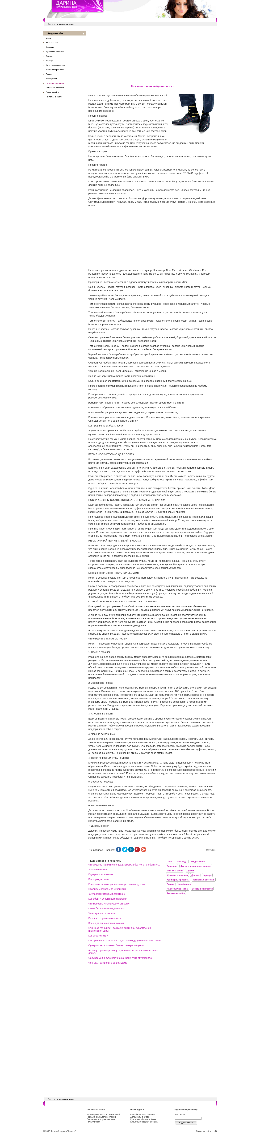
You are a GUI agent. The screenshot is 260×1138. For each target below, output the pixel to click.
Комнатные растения (55, 70)
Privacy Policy (93, 1122)
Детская (49, 56)
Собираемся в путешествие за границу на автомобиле (120, 958)
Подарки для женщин (100, 874)
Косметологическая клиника (143, 1122)
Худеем (190, 871)
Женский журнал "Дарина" (63, 1131)
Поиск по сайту (52, 92)
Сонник (49, 74)
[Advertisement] (152, 55)
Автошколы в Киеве (139, 1117)
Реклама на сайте (54, 97)
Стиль (48, 38)
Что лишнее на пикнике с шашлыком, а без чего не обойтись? (124, 864)
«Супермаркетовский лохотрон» (106, 893)
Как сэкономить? (98, 935)
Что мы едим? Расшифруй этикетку (108, 903)
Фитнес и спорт (78, 20)
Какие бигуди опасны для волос (106, 908)
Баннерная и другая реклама (101, 1119)
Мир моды (182, 861)
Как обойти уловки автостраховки (107, 898)
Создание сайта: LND (206, 1131)
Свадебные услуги (115, 20)
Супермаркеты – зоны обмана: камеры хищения (116, 945)
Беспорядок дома (98, 879)
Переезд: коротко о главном (104, 918)
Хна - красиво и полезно (102, 913)
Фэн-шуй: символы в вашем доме (107, 962)
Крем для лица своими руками (106, 923)
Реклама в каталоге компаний (101, 1117)
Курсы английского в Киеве (143, 1119)
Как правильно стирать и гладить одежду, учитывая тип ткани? (124, 940)
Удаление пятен (97, 869)
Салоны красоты (58, 20)
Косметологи (152, 20)
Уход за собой (52, 42)
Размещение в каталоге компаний (103, 1114)
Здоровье (50, 47)
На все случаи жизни (55, 83)
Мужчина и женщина (55, 51)
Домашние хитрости (55, 88)
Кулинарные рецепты (55, 65)
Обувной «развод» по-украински (107, 889)
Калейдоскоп (51, 79)
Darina (50, 24)
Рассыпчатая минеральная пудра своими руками (116, 884)
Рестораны (96, 20)
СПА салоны (135, 20)
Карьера (49, 61)
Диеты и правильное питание (196, 866)
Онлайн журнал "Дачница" (143, 1114)
